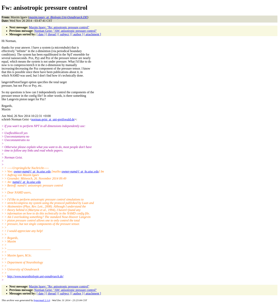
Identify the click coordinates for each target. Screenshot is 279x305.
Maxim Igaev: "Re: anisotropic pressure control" (59, 27)
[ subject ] (64, 34)
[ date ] (41, 34)
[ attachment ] (92, 34)
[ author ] (77, 34)
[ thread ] (52, 34)
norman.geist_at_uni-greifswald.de (52, 119)
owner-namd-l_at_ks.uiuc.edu (32, 171)
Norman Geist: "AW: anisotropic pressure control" (65, 30)
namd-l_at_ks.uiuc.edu (26, 182)
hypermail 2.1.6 (42, 300)
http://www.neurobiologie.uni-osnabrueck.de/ (35, 276)
